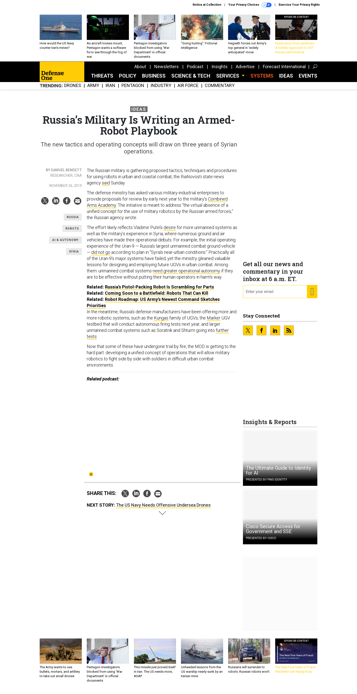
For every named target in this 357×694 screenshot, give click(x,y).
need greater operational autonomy (186, 274)
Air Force (188, 89)
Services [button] (228, 80)
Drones (72, 89)
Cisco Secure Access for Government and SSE (273, 532)
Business (154, 80)
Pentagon (132, 89)
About (140, 70)
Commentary (220, 89)
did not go (100, 256)
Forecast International (284, 70)
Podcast (195, 70)
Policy (127, 80)
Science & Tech (190, 80)
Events (308, 80)
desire (170, 231)
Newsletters (166, 70)
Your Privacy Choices (249, 5)
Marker (213, 321)
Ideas (286, 80)
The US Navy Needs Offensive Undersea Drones (163, 508)
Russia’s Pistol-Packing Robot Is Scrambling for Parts (159, 290)
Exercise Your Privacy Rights (299, 4)
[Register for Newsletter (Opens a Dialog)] (312, 295)
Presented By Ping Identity (266, 483)
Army (93, 89)
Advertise (245, 70)
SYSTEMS (261, 80)
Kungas (161, 321)
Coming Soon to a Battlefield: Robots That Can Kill (156, 296)
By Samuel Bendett (64, 174)
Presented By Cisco (261, 542)
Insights (219, 70)
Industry (160, 89)
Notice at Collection (207, 4)
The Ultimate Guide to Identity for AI (278, 474)
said (106, 186)
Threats (102, 80)
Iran (110, 89)
